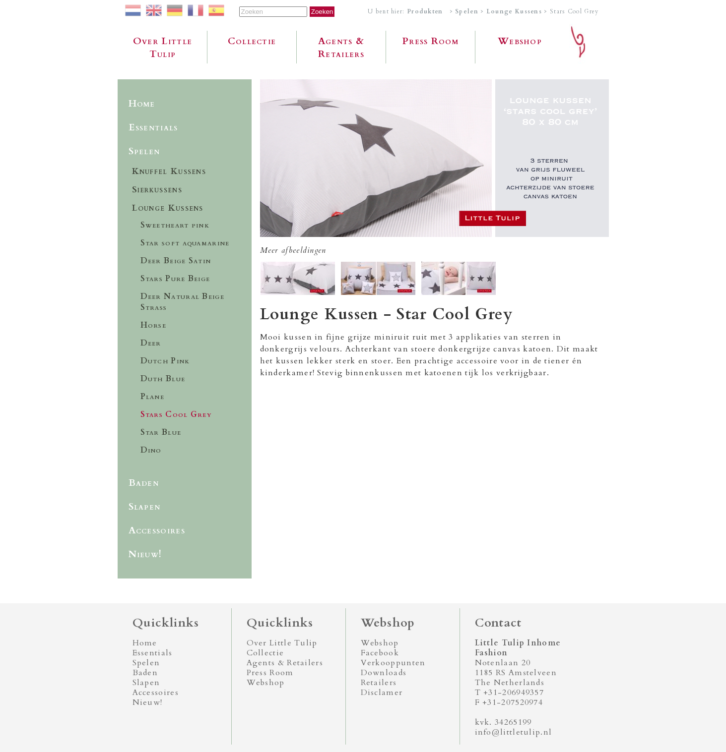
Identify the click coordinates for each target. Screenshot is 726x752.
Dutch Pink (165, 360)
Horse (153, 325)
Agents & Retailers (341, 47)
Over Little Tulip (162, 47)
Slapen (145, 506)
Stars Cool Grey (176, 414)
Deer (150, 343)
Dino (151, 450)
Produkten (425, 11)
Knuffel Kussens (169, 171)
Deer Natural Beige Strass (182, 302)
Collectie (252, 41)
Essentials (153, 127)
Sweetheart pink (175, 225)
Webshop (520, 41)
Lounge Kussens (514, 11)
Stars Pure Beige (175, 278)
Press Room (430, 41)
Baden (144, 482)
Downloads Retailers (384, 677)
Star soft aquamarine (185, 242)
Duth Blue (163, 378)
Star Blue (161, 432)
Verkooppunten (393, 662)
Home (142, 103)
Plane (152, 396)
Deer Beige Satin (175, 260)
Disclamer (382, 692)
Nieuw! (145, 554)
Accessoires (157, 530)
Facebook (380, 652)
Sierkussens (157, 189)
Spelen (466, 11)
